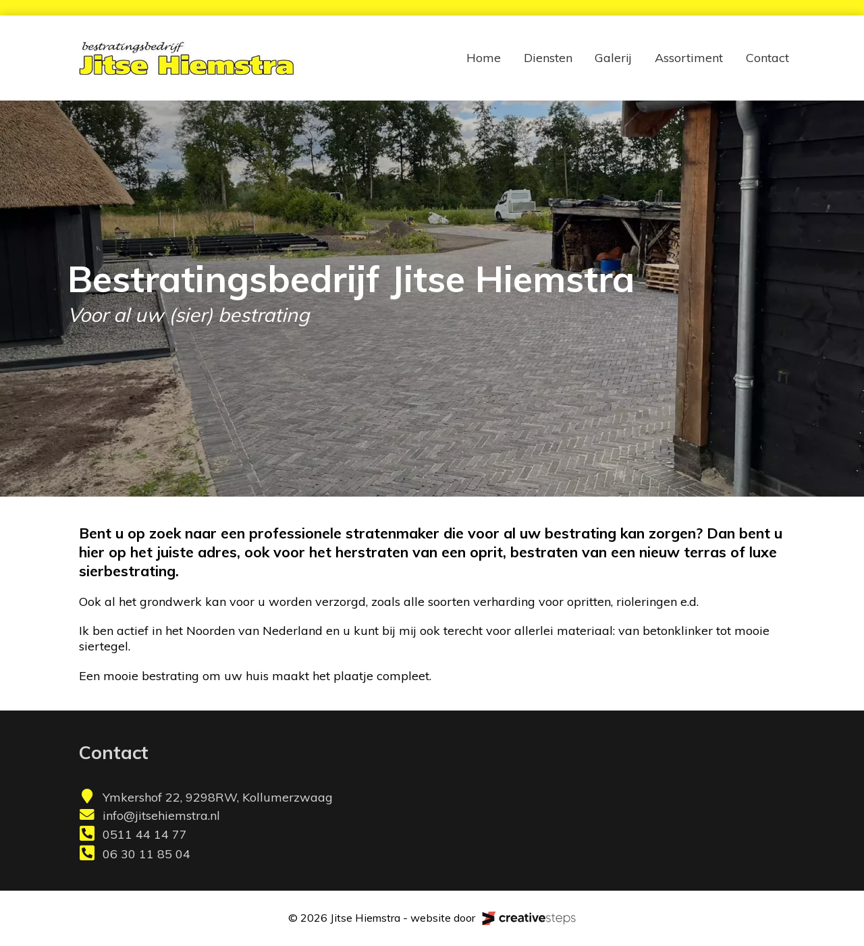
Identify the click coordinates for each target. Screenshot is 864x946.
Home (483, 57)
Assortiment (689, 57)
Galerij (613, 57)
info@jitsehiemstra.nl (161, 815)
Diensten (548, 57)
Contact (767, 57)
